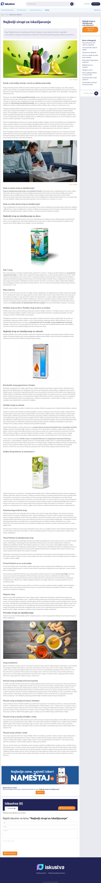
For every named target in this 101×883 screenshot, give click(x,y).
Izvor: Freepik (73, 79)
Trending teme (21, 10)
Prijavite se (40, 792)
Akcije (44, 10)
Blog (7, 14)
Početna (3, 14)
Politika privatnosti (41, 872)
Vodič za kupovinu (34, 10)
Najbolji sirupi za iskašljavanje (17, 14)
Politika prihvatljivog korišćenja (56, 872)
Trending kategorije (7, 10)
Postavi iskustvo (10, 853)
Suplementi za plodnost (89, 52)
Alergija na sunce (87, 70)
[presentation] (15, 847)
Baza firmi (97, 10)
